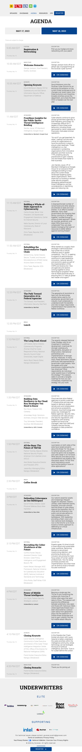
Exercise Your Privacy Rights (57, 740)
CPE (51, 13)
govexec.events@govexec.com (55, 735)
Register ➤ (41, 749)
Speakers (13, 13)
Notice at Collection (38, 740)
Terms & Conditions (35, 737)
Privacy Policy (48, 737)
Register (59, 13)
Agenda (34, 13)
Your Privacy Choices (22, 740)
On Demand (24, 13)
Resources (43, 13)
